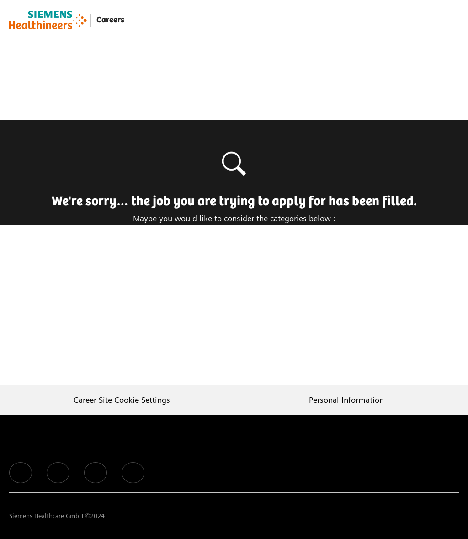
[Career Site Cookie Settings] (121, 400)
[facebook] (20, 472)
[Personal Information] (346, 400)
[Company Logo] (48, 20)
